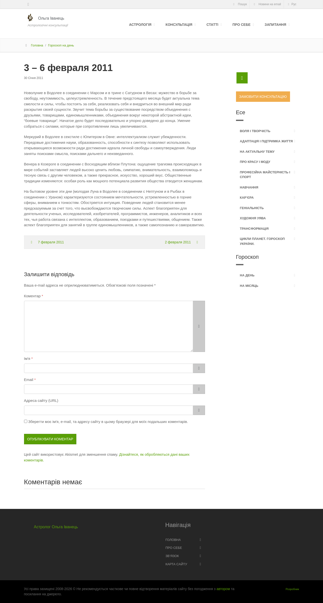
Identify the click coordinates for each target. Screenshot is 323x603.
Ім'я (27, 358)
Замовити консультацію (263, 97)
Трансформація (254, 228)
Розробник (292, 589)
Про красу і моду (255, 162)
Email (28, 379)
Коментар (32, 296)
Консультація (179, 25)
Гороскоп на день (61, 45)
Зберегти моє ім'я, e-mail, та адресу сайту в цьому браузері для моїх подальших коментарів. (108, 421)
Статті (212, 25)
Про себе (242, 25)
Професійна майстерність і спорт (265, 174)
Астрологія (140, 25)
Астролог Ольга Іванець (56, 527)
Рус (291, 4)
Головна (37, 45)
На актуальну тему (257, 151)
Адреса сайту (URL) (41, 400)
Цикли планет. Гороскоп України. (262, 241)
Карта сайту (176, 564)
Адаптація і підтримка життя (266, 141)
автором (223, 589)
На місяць (249, 286)
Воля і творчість (255, 131)
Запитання (275, 25)
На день (247, 275)
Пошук (239, 4)
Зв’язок (172, 556)
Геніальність (252, 208)
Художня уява (253, 218)
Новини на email (266, 4)
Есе (240, 112)
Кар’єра (247, 197)
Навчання (249, 187)
